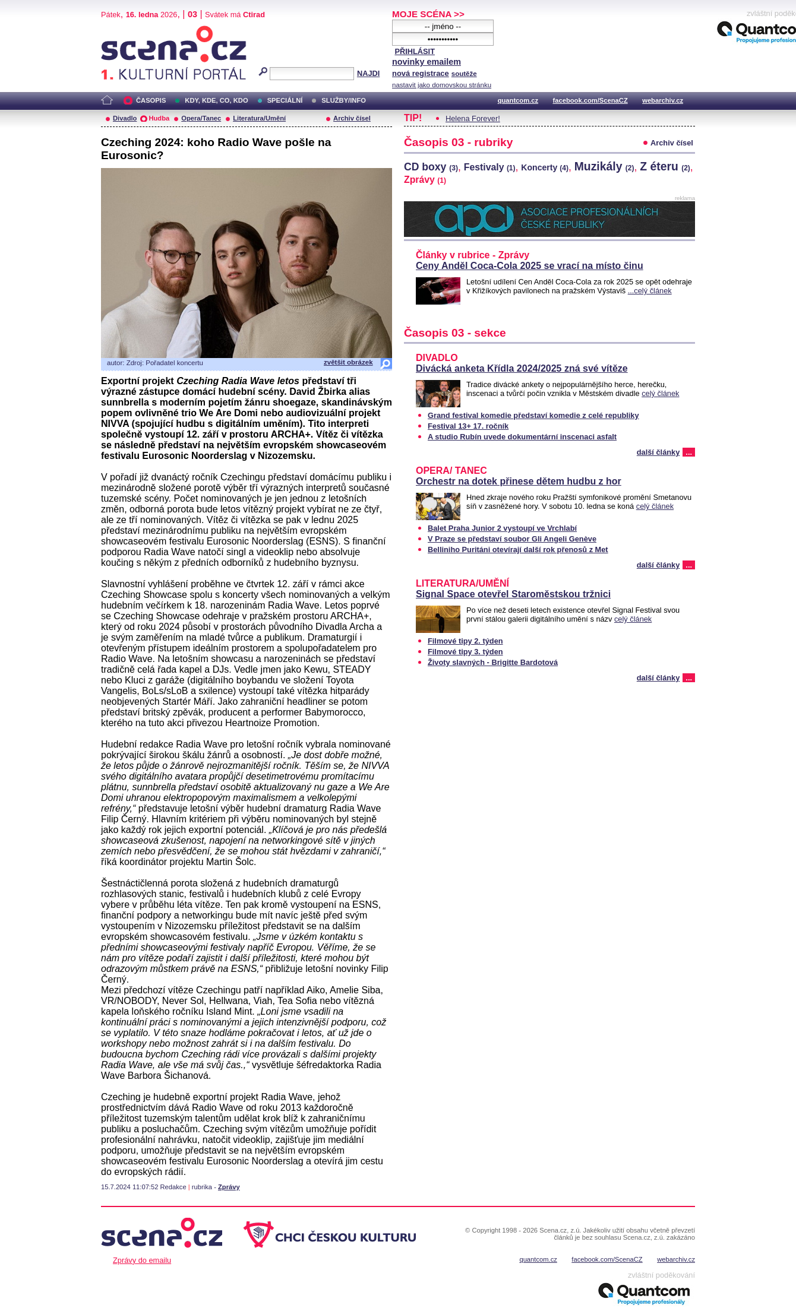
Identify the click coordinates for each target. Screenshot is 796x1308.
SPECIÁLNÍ (285, 100)
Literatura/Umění (259, 118)
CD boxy (431, 167)
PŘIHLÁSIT (414, 51)
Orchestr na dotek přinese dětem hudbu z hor (518, 481)
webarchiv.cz (662, 100)
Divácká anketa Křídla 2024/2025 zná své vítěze (522, 368)
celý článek (660, 393)
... (689, 452)
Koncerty (544, 167)
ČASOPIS (151, 100)
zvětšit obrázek (348, 362)
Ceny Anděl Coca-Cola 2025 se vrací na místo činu (529, 266)
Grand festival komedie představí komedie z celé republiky (533, 415)
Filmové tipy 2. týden (465, 640)
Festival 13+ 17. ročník (468, 426)
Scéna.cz (121, 31)
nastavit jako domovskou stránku (441, 84)
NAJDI (368, 73)
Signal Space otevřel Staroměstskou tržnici (513, 594)
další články (658, 452)
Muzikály (604, 166)
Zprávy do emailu (142, 1260)
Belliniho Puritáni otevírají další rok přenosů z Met (518, 549)
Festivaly (490, 167)
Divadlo (125, 118)
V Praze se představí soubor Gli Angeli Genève (512, 538)
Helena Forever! (473, 118)
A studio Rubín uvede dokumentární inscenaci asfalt (522, 436)
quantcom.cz (518, 100)
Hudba (159, 118)
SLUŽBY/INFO (343, 100)
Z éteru (665, 166)
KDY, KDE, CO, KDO (216, 100)
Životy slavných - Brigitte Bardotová (493, 662)
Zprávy (229, 1186)
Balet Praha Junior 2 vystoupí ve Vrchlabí (502, 528)
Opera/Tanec (201, 118)
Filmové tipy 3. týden (465, 651)
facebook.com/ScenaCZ (590, 100)
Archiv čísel (352, 118)
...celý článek (650, 290)
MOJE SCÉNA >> (428, 14)
